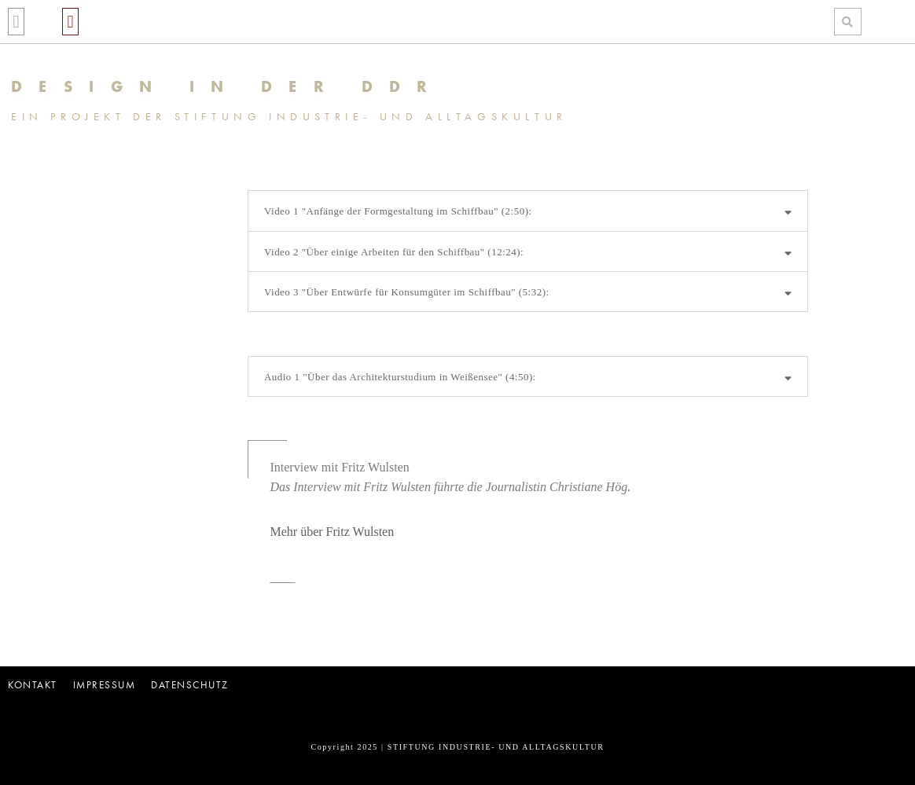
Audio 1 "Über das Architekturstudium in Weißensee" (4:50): (400, 377)
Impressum (104, 684)
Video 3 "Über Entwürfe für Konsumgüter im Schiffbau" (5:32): (406, 292)
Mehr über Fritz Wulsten (332, 531)
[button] (16, 21)
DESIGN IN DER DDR (227, 86)
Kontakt (32, 684)
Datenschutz (190, 684)
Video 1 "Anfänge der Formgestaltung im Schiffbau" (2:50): (398, 211)
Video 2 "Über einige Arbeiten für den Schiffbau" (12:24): (394, 252)
